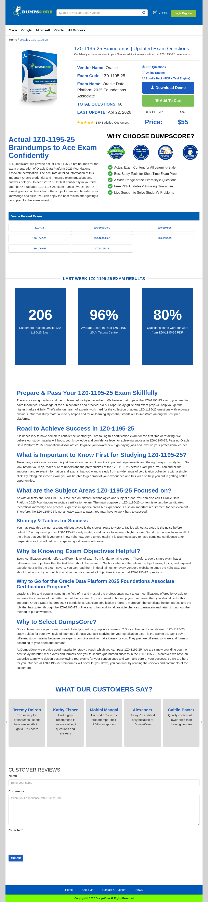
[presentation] (201, 722)
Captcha (16, 830)
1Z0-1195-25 (40, 39)
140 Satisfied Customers (112, 122)
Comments (16, 791)
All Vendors (76, 30)
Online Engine (153, 72)
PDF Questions (154, 67)
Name (13, 775)
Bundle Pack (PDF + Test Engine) (166, 78)
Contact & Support (114, 889)
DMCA (138, 889)
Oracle (59, 30)
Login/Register (183, 13)
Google (26, 30)
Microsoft (43, 30)
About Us (87, 889)
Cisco (13, 30)
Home (13, 39)
